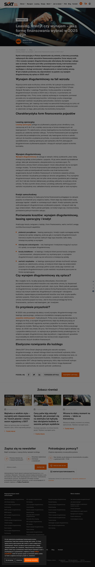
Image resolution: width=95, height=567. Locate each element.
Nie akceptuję (9, 560)
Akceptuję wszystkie (31, 560)
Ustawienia (19, 560)
